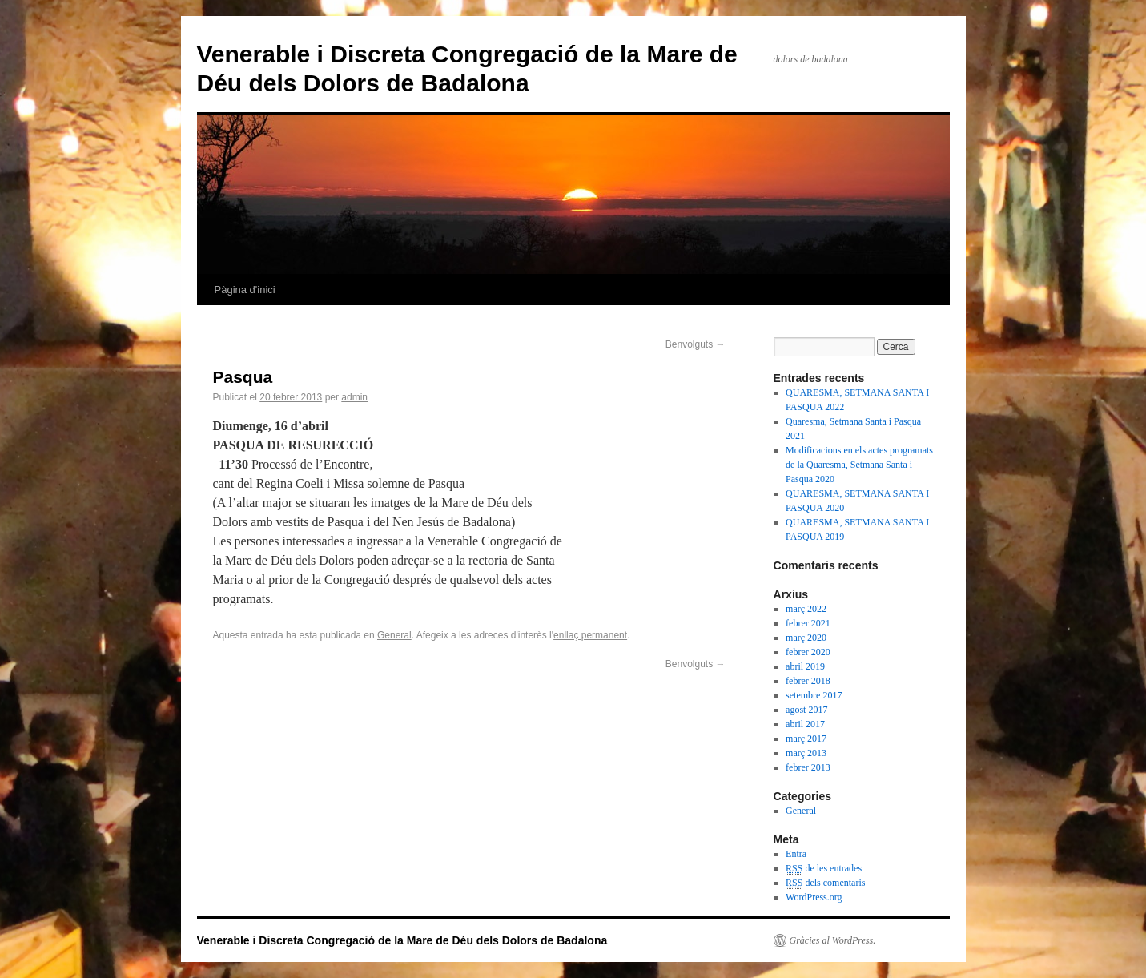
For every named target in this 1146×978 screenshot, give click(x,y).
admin (354, 397)
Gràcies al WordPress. (833, 940)
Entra (796, 853)
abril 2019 (805, 666)
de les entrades (824, 869)
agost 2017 (806, 709)
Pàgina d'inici (245, 290)
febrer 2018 (808, 680)
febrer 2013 (808, 767)
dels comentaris (825, 883)
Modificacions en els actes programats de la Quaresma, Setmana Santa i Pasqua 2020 (859, 465)
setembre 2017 (814, 695)
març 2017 (806, 738)
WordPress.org (814, 897)
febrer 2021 (808, 623)
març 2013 (806, 753)
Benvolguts (695, 344)
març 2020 (806, 637)
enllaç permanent (590, 635)
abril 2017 (805, 724)
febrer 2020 (808, 652)
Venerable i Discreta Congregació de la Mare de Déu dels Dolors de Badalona (402, 940)
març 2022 (806, 608)
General (394, 635)
